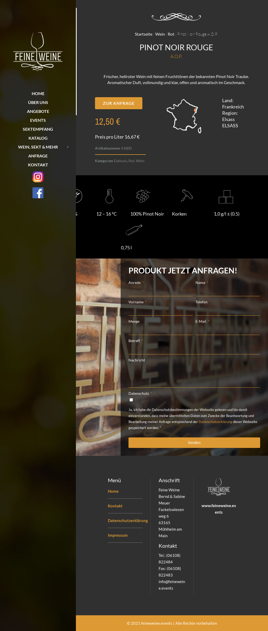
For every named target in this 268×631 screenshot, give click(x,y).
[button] (118, 103)
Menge (134, 321)
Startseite (143, 33)
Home (113, 491)
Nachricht (137, 360)
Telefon (202, 302)
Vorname (136, 302)
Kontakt (115, 505)
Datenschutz (139, 393)
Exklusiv (120, 160)
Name (201, 282)
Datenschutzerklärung (215, 422)
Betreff (135, 340)
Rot (171, 33)
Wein (160, 33)
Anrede (135, 282)
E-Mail (201, 321)
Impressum (118, 535)
